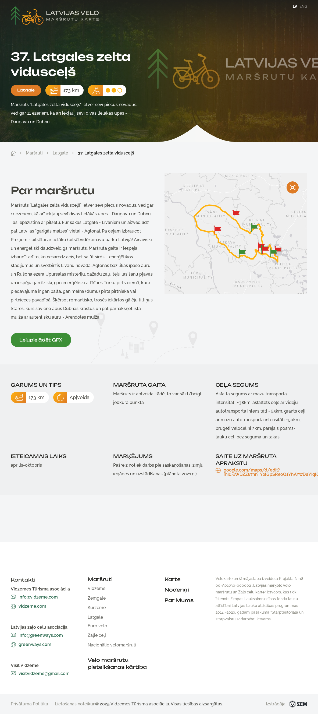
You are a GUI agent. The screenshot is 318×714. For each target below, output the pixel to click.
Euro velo (97, 625)
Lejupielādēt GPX (40, 340)
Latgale (26, 90)
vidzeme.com (28, 606)
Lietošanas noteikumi (76, 703)
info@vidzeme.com (34, 597)
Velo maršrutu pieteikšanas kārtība (117, 663)
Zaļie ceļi (97, 635)
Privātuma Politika (29, 703)
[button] (236, 214)
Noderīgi (177, 590)
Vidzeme (96, 588)
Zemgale (97, 598)
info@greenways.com (37, 635)
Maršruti (34, 153)
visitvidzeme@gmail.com (40, 673)
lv (295, 6)
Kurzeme (97, 607)
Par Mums (179, 600)
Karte (173, 579)
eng (303, 6)
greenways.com (31, 644)
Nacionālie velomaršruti (112, 645)
